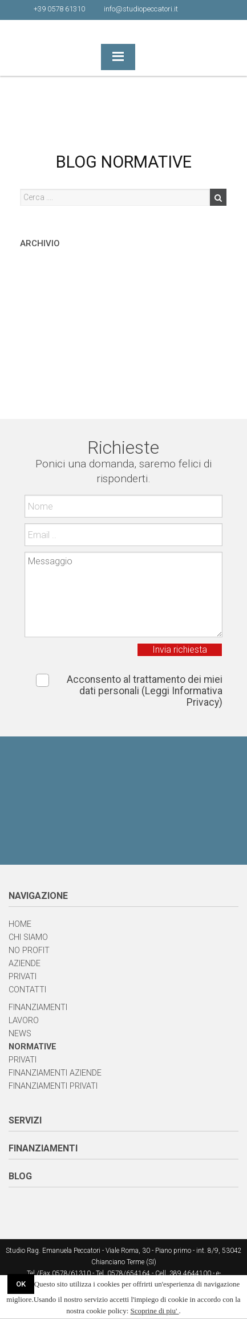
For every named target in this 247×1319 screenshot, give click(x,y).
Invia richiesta (179, 649)
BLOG (20, 1176)
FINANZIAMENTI (43, 1148)
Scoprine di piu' (155, 1310)
